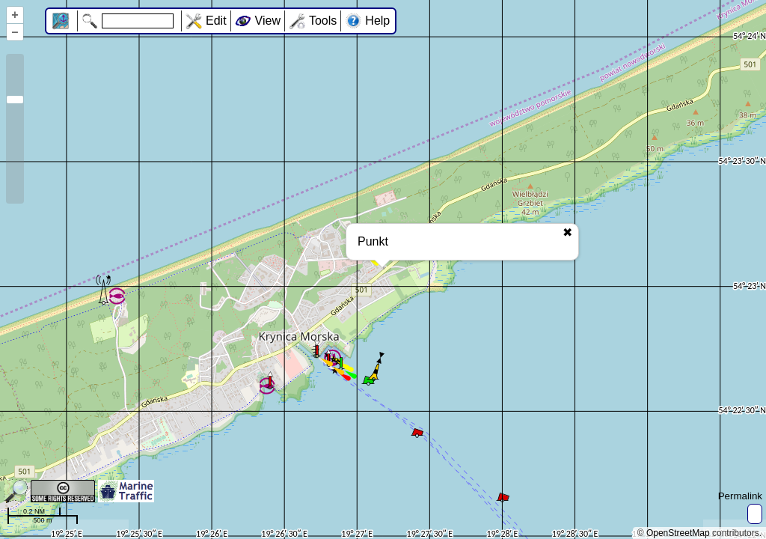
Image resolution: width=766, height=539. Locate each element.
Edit (216, 20)
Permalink (740, 496)
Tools (323, 20)
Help (377, 20)
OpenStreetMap (678, 533)
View (268, 20)
